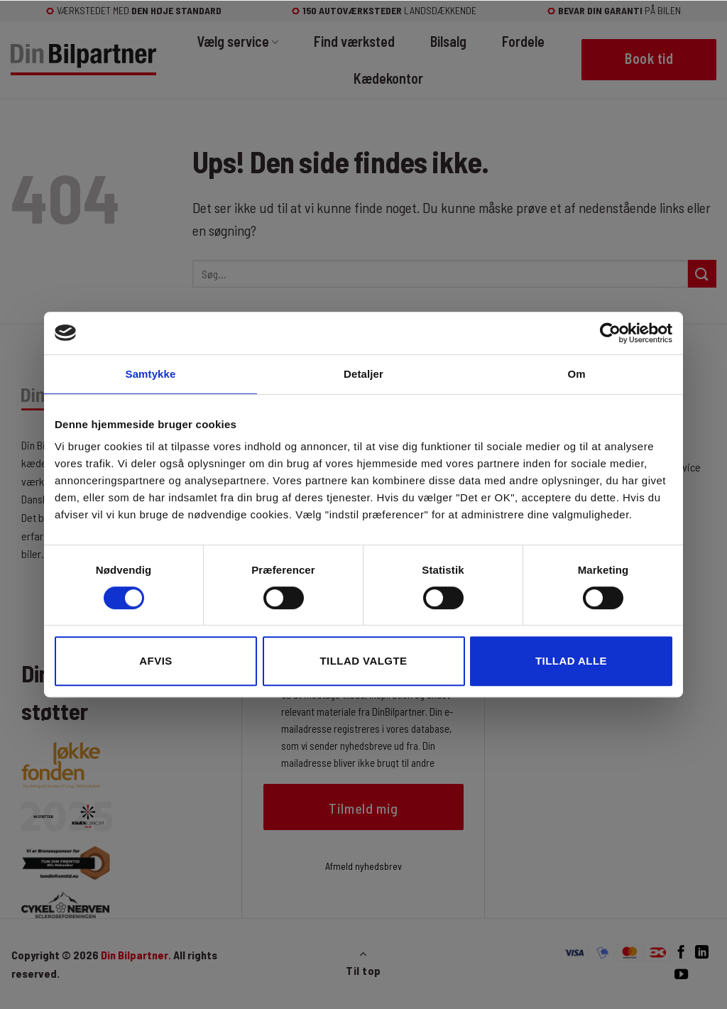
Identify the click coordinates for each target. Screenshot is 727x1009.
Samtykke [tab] (151, 374)
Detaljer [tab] (363, 374)
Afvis (155, 661)
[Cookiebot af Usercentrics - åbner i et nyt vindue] (610, 333)
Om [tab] (576, 374)
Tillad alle (571, 661)
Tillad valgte (363, 661)
